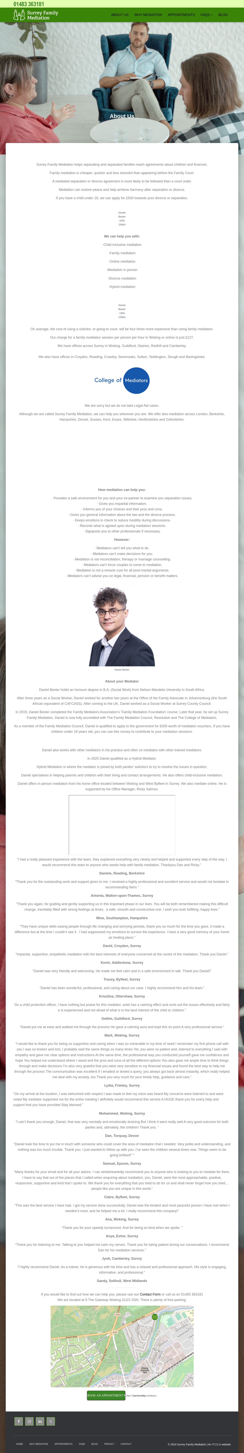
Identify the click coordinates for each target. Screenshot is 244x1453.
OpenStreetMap (139, 1396)
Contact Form (150, 1294)
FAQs (207, 15)
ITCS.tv (216, 1444)
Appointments (181, 15)
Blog (223, 15)
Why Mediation (148, 15)
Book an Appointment (106, 1395)
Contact (126, 1444)
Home (19, 1444)
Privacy (109, 1444)
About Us (120, 15)
